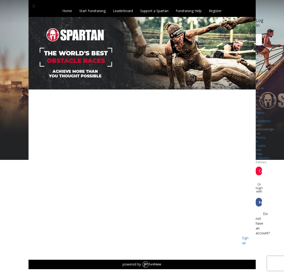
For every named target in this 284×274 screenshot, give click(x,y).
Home (67, 10)
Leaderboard (123, 10)
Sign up (245, 240)
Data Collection (262, 156)
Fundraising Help (189, 10)
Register (215, 10)
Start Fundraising (92, 10)
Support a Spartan (154, 10)
